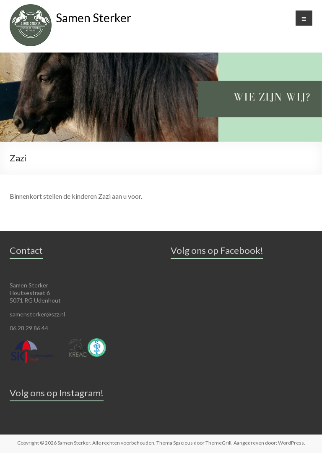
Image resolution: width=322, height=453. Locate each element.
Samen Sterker (93, 18)
